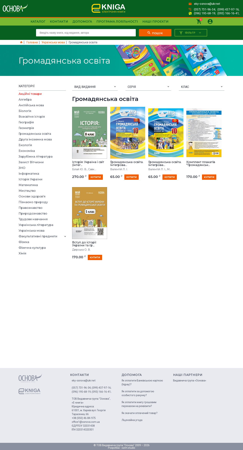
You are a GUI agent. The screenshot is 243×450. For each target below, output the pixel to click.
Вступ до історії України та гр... (84, 244)
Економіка (27, 150)
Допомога (82, 21)
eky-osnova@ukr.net (207, 4)
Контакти (59, 21)
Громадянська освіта (35, 133)
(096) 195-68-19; (205, 13)
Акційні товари (30, 93)
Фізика (24, 242)
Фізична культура (32, 247)
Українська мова (53, 42)
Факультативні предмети (38, 236)
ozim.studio (128, 448)
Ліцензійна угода (132, 420)
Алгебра (25, 99)
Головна (32, 42)
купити (96, 177)
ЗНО (22, 168)
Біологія (25, 111)
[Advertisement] (42, 313)
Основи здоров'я (32, 196)
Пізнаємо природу (33, 202)
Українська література (36, 225)
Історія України (30, 179)
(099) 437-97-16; (228, 9)
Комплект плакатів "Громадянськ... (200, 164)
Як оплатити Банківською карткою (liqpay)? (142, 382)
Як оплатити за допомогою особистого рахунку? (138, 393)
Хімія (22, 253)
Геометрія (26, 128)
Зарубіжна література (36, 156)
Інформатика (29, 173)
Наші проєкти (155, 21)
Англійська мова (31, 105)
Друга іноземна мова (35, 139)
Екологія (25, 145)
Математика (28, 185)
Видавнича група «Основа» (189, 380)
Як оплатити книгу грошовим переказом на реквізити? (139, 404)
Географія (26, 122)
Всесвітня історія (32, 116)
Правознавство (30, 207)
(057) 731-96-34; (205, 9)
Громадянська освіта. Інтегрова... (126, 164)
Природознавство (33, 213)
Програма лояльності (117, 21)
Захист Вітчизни (31, 162)
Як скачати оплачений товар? (139, 413)
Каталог (38, 21)
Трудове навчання (33, 219)
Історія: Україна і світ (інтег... (88, 164)
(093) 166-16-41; (228, 13)
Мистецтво (27, 190)
